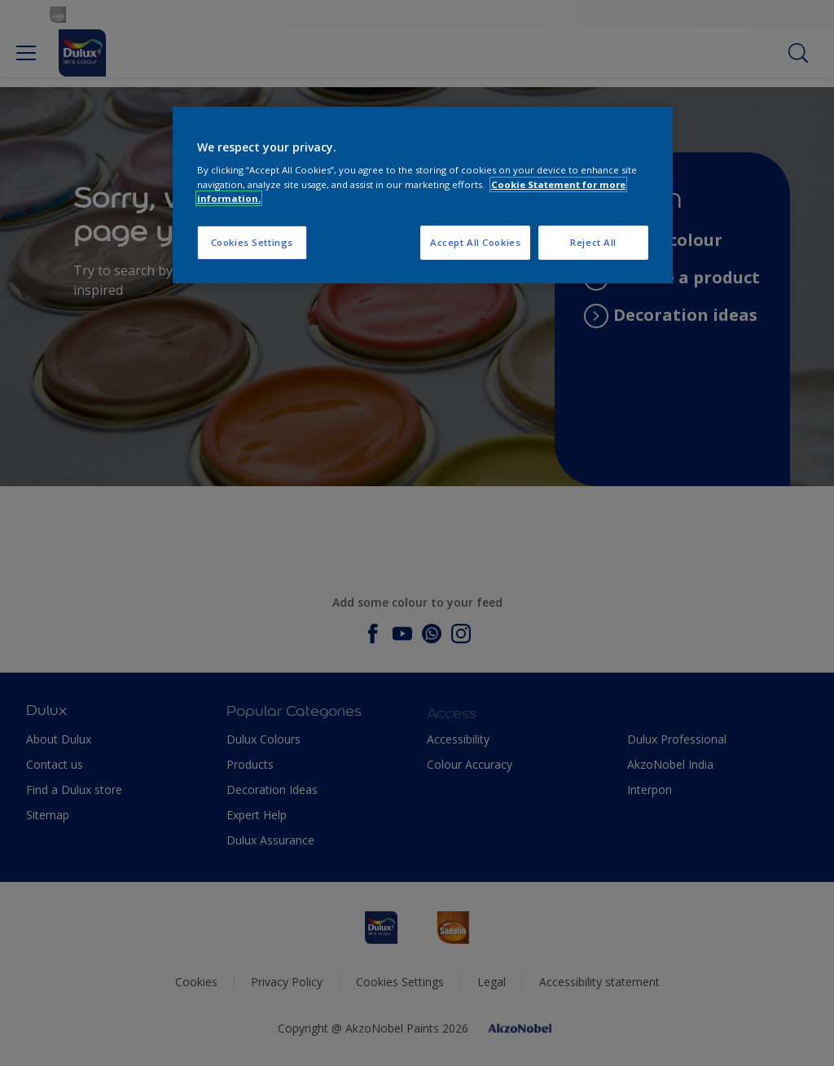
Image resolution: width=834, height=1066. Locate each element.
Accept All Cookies (475, 242)
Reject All (593, 242)
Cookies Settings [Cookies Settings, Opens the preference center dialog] (252, 242)
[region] (423, 195)
